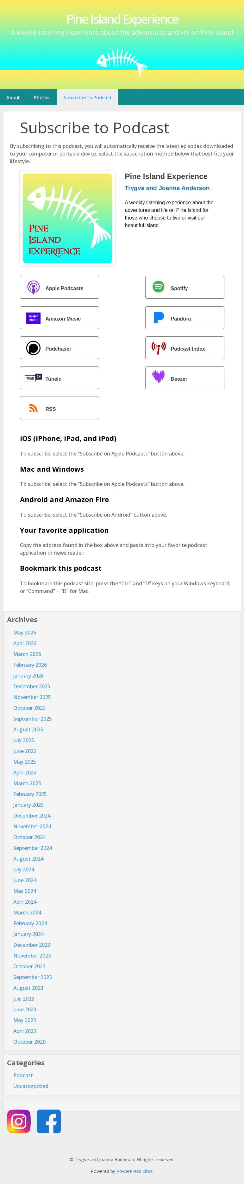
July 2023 (23, 998)
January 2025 (28, 804)
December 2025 (31, 686)
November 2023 (32, 955)
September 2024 (32, 847)
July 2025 (23, 740)
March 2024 (27, 912)
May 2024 (24, 891)
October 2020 (29, 1041)
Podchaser (47, 348)
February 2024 (30, 923)
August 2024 (28, 858)
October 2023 (29, 966)
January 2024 (28, 934)
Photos (42, 97)
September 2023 (32, 977)
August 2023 (28, 987)
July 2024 (23, 869)
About (13, 97)
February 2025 (30, 794)
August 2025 (28, 729)
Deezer (167, 378)
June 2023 (24, 1009)
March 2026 (27, 654)
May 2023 (24, 1020)
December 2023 (31, 944)
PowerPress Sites (134, 1171)
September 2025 (32, 718)
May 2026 (24, 632)
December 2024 (31, 815)
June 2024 (24, 880)
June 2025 (24, 751)
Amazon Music (51, 318)
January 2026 (28, 675)
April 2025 (24, 772)
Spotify (167, 288)
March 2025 (27, 783)
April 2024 (24, 901)
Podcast (23, 1075)
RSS (39, 408)
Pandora (169, 318)
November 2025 (32, 697)
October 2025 (29, 707)
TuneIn (42, 378)
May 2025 (24, 761)
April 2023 (24, 1031)
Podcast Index (176, 348)
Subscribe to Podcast (88, 97)
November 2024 (32, 826)
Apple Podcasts (53, 288)
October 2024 (29, 837)
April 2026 (24, 643)
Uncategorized (30, 1086)
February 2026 (30, 664)
